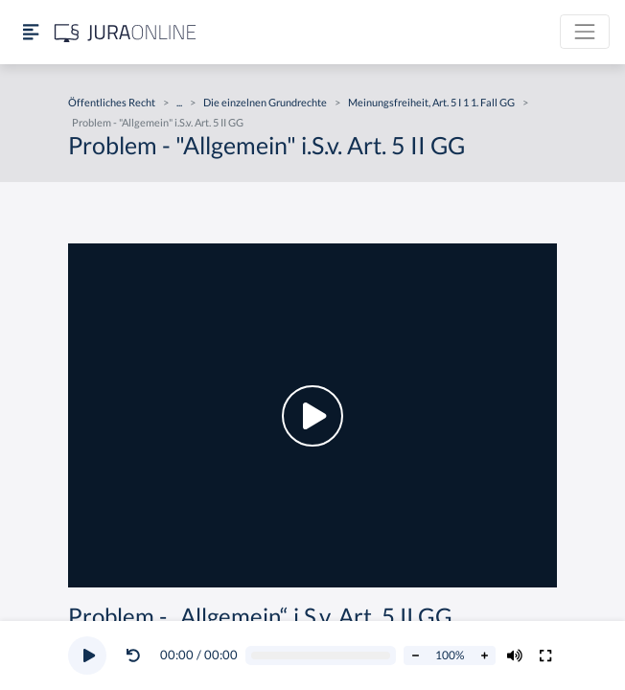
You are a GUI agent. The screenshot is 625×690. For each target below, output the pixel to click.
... (179, 102)
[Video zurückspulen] (133, 655)
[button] (137, 655)
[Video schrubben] (321, 656)
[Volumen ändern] (514, 655)
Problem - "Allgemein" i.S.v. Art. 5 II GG (157, 122)
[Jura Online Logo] (125, 32)
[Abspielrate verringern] (415, 655)
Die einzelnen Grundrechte (265, 102)
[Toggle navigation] (585, 31)
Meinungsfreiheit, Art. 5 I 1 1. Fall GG (431, 102)
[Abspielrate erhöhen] (484, 655)
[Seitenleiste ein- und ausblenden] (30, 32)
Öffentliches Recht (111, 102)
